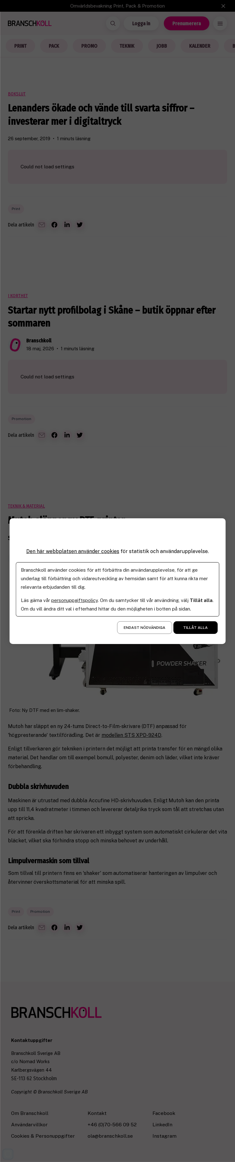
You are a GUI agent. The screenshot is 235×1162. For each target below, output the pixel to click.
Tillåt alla (195, 627)
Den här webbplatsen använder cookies (72, 551)
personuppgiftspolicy (74, 600)
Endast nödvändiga (144, 627)
